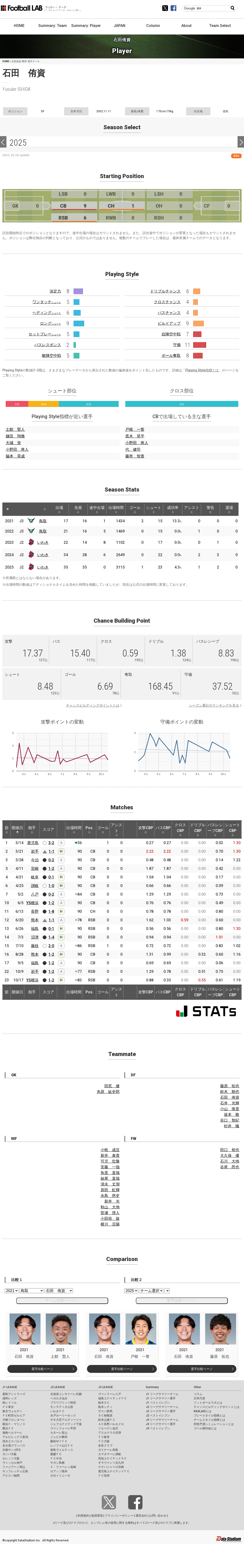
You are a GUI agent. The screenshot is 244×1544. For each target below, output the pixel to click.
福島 (35, 928)
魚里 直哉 (110, 1172)
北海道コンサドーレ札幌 (66, 1394)
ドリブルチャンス (165, 291)
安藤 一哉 (110, 1167)
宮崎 (35, 868)
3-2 (51, 843)
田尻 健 (112, 1086)
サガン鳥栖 (57, 1462)
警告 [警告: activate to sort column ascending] (213, 509)
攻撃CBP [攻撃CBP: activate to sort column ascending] (145, 830)
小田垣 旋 (110, 1218)
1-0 (51, 885)
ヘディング (46, 312)
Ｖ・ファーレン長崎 (63, 1467)
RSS (236, 156)
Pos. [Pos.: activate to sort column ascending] (89, 830)
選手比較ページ (42, 1369)
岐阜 (35, 877)
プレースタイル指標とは (209, 1415)
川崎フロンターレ (13, 1419)
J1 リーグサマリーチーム (162, 1394)
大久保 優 (229, 1155)
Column (153, 25)
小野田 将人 (17, 449)
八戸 (35, 894)
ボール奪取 (171, 355)
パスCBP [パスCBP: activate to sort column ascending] (163, 830)
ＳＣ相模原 (105, 1415)
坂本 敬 (231, 1114)
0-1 (51, 877)
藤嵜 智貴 (134, 456)
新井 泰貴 (110, 1155)
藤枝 (35, 946)
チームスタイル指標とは (209, 1419)
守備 (177, 345)
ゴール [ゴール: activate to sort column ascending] (136, 509)
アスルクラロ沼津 (109, 1432)
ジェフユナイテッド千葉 (66, 1424)
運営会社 (141, 1515)
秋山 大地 (110, 1207)
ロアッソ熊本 (58, 1471)
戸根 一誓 (134, 429)
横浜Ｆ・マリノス (13, 1424)
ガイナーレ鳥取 (108, 1450)
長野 (35, 911)
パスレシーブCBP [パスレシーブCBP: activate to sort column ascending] (215, 829)
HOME (19, 25)
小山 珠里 (229, 1109)
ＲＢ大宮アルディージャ (66, 1419)
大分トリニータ (60, 1475)
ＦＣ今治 (56, 1458)
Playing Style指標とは (202, 370)
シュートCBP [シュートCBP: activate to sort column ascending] (232, 829)
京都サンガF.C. (11, 1450)
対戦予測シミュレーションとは (214, 1424)
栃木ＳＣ (104, 1402)
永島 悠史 (110, 1195)
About (186, 25)
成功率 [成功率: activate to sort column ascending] (174, 509)
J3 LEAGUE (105, 1387)
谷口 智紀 (229, 1120)
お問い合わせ (157, 1515)
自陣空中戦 (171, 334)
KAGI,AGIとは (202, 1411)
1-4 (51, 937)
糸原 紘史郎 (108, 1091)
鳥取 (43, 521)
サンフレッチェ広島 (15, 1471)
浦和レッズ (9, 1398)
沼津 (35, 937)
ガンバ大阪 (9, 1454)
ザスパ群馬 (105, 1411)
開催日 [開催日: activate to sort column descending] (17, 830)
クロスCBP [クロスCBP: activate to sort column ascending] (180, 829)
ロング (50, 323)
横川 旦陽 (110, 1224)
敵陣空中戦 (51, 355)
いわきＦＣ (57, 1411)
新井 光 (112, 1201)
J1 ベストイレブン (158, 1402)
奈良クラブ (105, 1445)
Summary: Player (86, 25)
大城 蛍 (13, 443)
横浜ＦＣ (8, 1428)
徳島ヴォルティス (61, 1450)
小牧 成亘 (110, 1150)
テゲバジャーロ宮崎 (111, 1467)
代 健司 (133, 449)
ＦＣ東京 (8, 1407)
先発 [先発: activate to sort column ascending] (79, 509)
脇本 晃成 (15, 456)
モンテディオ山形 (61, 1407)
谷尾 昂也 (229, 1167)
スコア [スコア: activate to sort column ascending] (48, 829)
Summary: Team (52, 25)
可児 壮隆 (110, 1161)
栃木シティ (105, 1407)
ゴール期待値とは (205, 1428)
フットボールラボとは (208, 1402)
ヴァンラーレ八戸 (109, 1394)
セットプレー (45, 334)
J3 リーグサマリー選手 (161, 1424)
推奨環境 (97, 1515)
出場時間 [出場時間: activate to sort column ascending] (117, 509)
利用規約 (83, 1515)
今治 (35, 860)
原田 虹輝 (110, 1190)
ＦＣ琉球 (104, 1475)
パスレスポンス (47, 345)
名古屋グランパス (13, 1445)
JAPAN (119, 25)
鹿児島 (33, 843)
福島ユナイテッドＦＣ (112, 1398)
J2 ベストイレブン (158, 1415)
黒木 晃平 (134, 436)
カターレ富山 (58, 1432)
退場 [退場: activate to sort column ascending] (232, 509)
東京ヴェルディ (12, 1411)
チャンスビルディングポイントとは (92, 705)
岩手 (35, 851)
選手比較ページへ (182, 1300)
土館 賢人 (15, 429)
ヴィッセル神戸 (12, 1462)
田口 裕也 (229, 1150)
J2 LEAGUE (57, 1387)
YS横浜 (32, 903)
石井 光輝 (229, 1103)
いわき (43, 542)
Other (197, 1387)
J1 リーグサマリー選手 (161, 1398)
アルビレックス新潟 (15, 1437)
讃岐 (35, 885)
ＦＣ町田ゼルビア (13, 1415)
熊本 (35, 920)
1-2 (51, 868)
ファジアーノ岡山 (13, 1467)
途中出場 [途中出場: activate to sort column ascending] (98, 509)
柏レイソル (9, 1402)
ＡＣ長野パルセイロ (111, 1424)
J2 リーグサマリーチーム (162, 1407)
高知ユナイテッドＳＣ (112, 1458)
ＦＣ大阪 (104, 1441)
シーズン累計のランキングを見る (214, 705)
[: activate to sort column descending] (7, 509)
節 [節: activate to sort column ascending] (7, 830)
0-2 (51, 860)
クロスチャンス (167, 302)
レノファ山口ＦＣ (61, 1445)
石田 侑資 (229, 1097)
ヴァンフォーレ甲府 (63, 1428)
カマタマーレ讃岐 (109, 1454)
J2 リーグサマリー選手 (161, 1411)
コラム (198, 1394)
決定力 (55, 291)
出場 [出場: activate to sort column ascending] (60, 509)
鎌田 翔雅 (15, 436)
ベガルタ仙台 (58, 1398)
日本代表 (199, 1398)
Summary (152, 1387)
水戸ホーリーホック (63, 1415)
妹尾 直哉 (110, 1178)
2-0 (51, 946)
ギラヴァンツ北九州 (111, 1462)
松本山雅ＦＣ (106, 1419)
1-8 (51, 911)
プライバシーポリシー (119, 1515)
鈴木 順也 (229, 1091)
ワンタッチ (46, 302)
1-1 (51, 851)
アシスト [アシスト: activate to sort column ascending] (193, 509)
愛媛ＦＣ (56, 1454)
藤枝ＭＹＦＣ (58, 1441)
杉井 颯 (231, 1126)
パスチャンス (169, 312)
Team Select (220, 25)
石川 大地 (229, 1161)
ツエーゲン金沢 (108, 1428)
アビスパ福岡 (11, 1475)
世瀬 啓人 (110, 1213)
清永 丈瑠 (110, 1184)
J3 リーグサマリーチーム (162, 1419)
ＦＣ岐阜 (104, 1437)
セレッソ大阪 (11, 1458)
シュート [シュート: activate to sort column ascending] (155, 509)
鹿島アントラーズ (13, 1394)
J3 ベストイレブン (158, 1428)
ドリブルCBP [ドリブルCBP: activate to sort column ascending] (197, 829)
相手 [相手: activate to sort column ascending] (32, 830)
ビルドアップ (169, 323)
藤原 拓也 (229, 1086)
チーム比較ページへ (62, 1300)
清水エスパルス (12, 1441)
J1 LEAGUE (9, 1387)
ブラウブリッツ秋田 (63, 1402)
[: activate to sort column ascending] (16, 509)
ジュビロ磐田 (58, 1437)
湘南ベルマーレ (12, 1432)
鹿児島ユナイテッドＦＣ (114, 1471)
